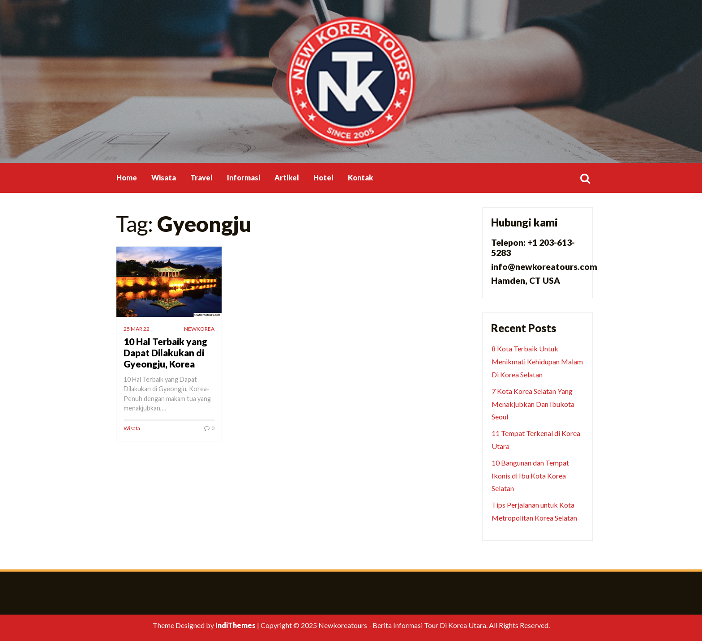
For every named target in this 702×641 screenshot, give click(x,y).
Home (126, 177)
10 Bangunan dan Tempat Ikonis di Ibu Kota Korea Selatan (530, 475)
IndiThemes (235, 625)
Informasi (243, 177)
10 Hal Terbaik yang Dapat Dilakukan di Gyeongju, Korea (165, 352)
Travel (201, 177)
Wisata (163, 177)
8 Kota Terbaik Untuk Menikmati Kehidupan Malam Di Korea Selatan (537, 361)
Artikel (286, 177)
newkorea (199, 328)
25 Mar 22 (137, 328)
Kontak (360, 177)
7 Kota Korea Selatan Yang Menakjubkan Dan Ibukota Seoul (533, 404)
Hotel (323, 177)
